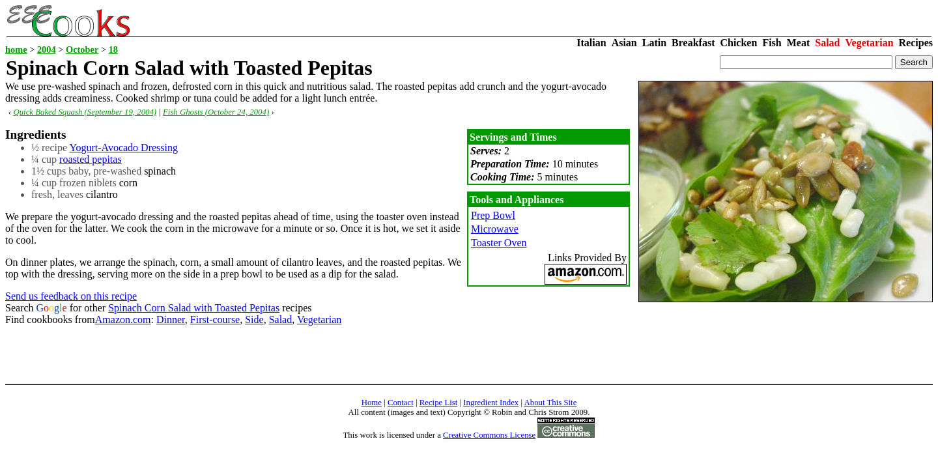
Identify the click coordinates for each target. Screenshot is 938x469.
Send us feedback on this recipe (71, 296)
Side (254, 319)
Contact (401, 402)
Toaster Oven (499, 242)
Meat (798, 42)
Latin (654, 42)
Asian (624, 42)
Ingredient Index (491, 402)
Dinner (170, 319)
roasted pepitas (90, 159)
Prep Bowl (493, 215)
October (82, 49)
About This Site (550, 402)
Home (372, 402)
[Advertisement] (242, 355)
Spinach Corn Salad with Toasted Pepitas (193, 307)
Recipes (916, 42)
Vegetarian (870, 42)
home (16, 49)
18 (113, 49)
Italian (591, 42)
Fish (771, 42)
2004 (46, 49)
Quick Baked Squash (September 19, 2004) (84, 112)
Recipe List (438, 402)
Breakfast (693, 42)
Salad (827, 42)
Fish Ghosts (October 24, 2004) (216, 112)
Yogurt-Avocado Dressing (123, 147)
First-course (215, 319)
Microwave (495, 228)
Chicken (738, 42)
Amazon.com (123, 319)
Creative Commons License (489, 435)
